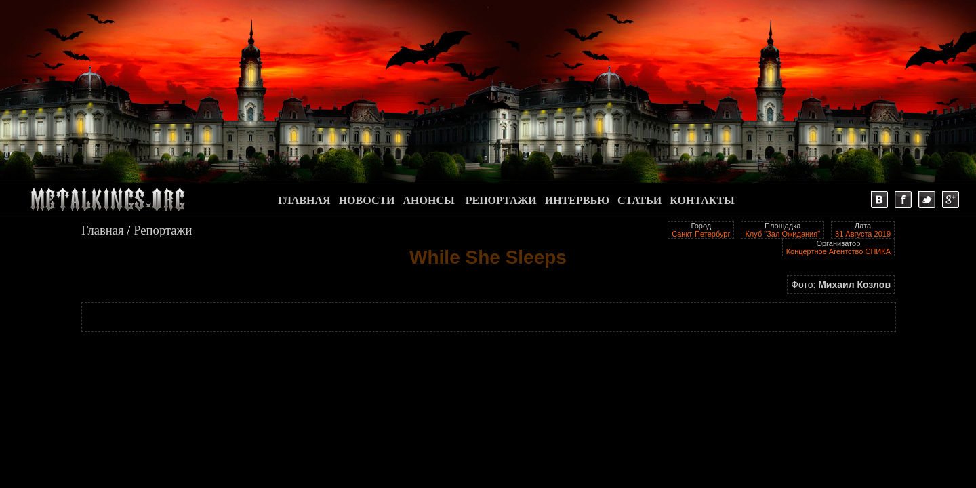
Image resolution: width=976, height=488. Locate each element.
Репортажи (163, 230)
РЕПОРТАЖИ (501, 200)
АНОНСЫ (429, 200)
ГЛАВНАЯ (304, 200)
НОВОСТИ (367, 200)
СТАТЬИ (639, 200)
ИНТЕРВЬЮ (577, 200)
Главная (102, 230)
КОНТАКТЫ (702, 200)
